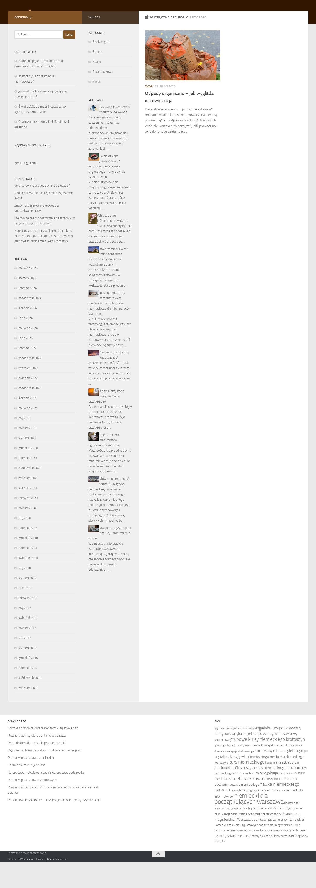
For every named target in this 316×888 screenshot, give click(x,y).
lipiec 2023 (25, 364)
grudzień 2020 (28, 474)
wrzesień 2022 (28, 394)
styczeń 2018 (27, 604)
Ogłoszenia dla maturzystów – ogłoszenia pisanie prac (104, 466)
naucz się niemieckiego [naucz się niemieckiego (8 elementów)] (243, 811)
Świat (149, 112)
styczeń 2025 (27, 304)
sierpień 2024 (27, 334)
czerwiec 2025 (28, 294)
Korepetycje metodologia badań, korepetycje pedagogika (46, 798)
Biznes (96, 78)
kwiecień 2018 (28, 584)
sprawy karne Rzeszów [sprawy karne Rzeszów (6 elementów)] (275, 856)
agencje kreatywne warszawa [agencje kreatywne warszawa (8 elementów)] (234, 754)
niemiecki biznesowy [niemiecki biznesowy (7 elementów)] (272, 816)
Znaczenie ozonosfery (114, 378)
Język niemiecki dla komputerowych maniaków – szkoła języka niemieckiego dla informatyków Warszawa (109, 329)
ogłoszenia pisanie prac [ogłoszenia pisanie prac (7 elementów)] (242, 834)
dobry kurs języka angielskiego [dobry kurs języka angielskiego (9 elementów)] (238, 759)
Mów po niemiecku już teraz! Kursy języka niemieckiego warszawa (109, 510)
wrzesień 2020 (28, 504)
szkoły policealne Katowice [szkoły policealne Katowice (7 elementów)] (268, 862)
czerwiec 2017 (28, 624)
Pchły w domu (106, 242)
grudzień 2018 (28, 564)
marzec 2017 (27, 654)
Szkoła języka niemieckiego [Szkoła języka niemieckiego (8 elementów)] (233, 862)
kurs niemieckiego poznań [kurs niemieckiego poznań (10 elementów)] (277, 793)
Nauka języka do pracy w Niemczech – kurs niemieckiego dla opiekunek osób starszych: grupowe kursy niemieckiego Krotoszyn (43, 262)
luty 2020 (24, 544)
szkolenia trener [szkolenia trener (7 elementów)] (296, 856)
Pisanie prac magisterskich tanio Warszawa (37, 762)
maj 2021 (24, 444)
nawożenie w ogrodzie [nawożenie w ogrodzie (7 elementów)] (245, 816)
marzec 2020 (27, 534)
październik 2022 (30, 384)
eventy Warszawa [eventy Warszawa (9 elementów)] (277, 759)
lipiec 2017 (25, 614)
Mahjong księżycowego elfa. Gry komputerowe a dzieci (109, 559)
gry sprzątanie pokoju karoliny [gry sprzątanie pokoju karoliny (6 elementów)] (229, 771)
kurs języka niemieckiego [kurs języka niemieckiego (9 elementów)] (249, 782)
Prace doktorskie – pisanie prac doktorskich (37, 769)
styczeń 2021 (27, 464)
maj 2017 (24, 634)
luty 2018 (24, 594)
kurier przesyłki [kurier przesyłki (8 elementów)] (265, 777)
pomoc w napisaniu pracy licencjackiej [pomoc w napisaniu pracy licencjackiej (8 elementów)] (279, 846)
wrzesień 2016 (28, 714)
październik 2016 (30, 704)
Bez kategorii (101, 68)
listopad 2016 (27, 694)
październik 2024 (30, 324)
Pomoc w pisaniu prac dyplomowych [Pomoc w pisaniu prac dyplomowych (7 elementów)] (236, 851)
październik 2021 (30, 414)
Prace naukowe (102, 98)
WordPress (26, 885)
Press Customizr (57, 885)
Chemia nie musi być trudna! (27, 791)
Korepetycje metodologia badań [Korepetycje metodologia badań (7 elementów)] (283, 771)
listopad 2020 (27, 484)
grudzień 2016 (28, 684)
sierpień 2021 (27, 424)
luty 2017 (24, 664)
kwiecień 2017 (28, 644)
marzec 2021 (27, 454)
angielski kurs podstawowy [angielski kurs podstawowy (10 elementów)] (278, 754)
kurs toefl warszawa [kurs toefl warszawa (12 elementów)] (243, 804)
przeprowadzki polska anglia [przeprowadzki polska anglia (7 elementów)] (246, 856)
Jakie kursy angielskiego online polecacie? (42, 212)
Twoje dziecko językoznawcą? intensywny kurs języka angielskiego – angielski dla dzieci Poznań (106, 192)
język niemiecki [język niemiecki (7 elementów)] (254, 771)
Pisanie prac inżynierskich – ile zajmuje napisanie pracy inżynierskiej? (54, 826)
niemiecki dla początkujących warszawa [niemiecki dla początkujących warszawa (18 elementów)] (249, 825)
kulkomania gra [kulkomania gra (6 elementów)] (246, 777)
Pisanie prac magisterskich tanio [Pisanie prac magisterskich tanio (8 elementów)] (259, 840)
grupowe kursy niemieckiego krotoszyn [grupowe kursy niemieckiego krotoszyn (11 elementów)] (267, 765)
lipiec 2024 (25, 344)
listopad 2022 (27, 374)
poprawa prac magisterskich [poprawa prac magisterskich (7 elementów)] (275, 851)
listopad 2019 (27, 554)
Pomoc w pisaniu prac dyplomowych (32, 806)
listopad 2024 (27, 314)
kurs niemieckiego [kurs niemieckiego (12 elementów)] (247, 788)
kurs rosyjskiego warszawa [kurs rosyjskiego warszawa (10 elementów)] (274, 799)
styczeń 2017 (27, 674)
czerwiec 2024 (28, 354)
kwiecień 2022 (28, 404)
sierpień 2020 (27, 514)
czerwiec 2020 (28, 524)
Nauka (96, 88)
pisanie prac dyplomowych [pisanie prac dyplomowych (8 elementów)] (274, 834)
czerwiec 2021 (28, 434)
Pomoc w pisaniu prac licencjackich (31, 784)
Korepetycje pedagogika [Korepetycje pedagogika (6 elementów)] (227, 777)
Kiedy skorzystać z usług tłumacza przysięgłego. (106, 422)
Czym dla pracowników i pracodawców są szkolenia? (43, 754)
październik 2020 (30, 494)
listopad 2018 (27, 574)
